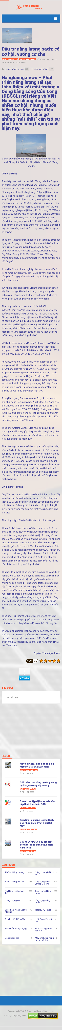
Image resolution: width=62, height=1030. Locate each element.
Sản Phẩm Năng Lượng (16, 928)
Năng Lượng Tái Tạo (10, 59)
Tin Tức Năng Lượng (28, 59)
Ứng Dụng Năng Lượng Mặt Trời (42, 883)
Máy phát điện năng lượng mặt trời (44, 939)
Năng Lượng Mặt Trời (28, 770)
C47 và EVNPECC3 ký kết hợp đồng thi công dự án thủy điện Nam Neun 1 (36, 844)
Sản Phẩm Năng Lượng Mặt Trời (16, 911)
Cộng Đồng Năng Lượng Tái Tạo (40, 1011)
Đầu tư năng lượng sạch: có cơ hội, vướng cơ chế (31, 51)
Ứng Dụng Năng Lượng (42, 901)
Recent (7, 756)
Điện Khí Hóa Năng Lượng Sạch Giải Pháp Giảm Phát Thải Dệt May (37, 823)
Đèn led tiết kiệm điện (15, 919)
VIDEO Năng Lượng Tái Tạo (44, 929)
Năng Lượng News (18, 62)
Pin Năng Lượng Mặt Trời (14, 892)
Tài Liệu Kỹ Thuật (43, 910)
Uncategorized (12, 938)
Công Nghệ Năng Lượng (43, 892)
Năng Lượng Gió (13, 900)
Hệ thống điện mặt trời (43, 920)
